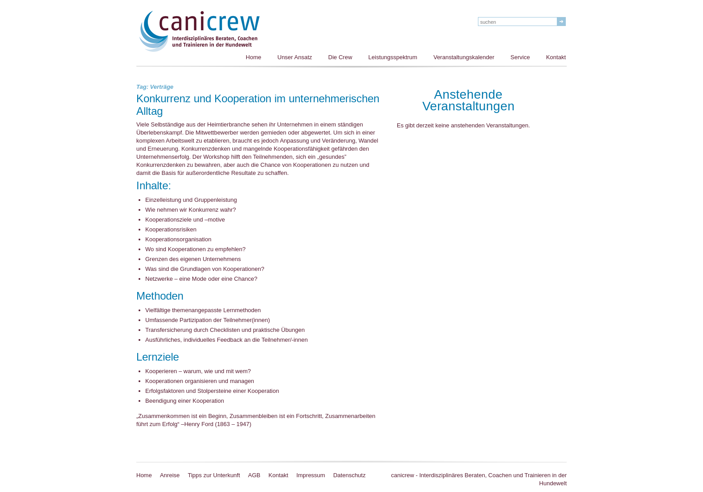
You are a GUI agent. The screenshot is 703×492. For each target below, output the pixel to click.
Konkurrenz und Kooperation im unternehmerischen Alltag (257, 105)
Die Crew (340, 57)
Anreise (170, 475)
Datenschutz (349, 475)
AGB (254, 475)
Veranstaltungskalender (464, 57)
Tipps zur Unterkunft (214, 475)
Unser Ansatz (295, 57)
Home (253, 57)
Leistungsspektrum (393, 57)
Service (520, 57)
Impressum (310, 475)
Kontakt (556, 57)
